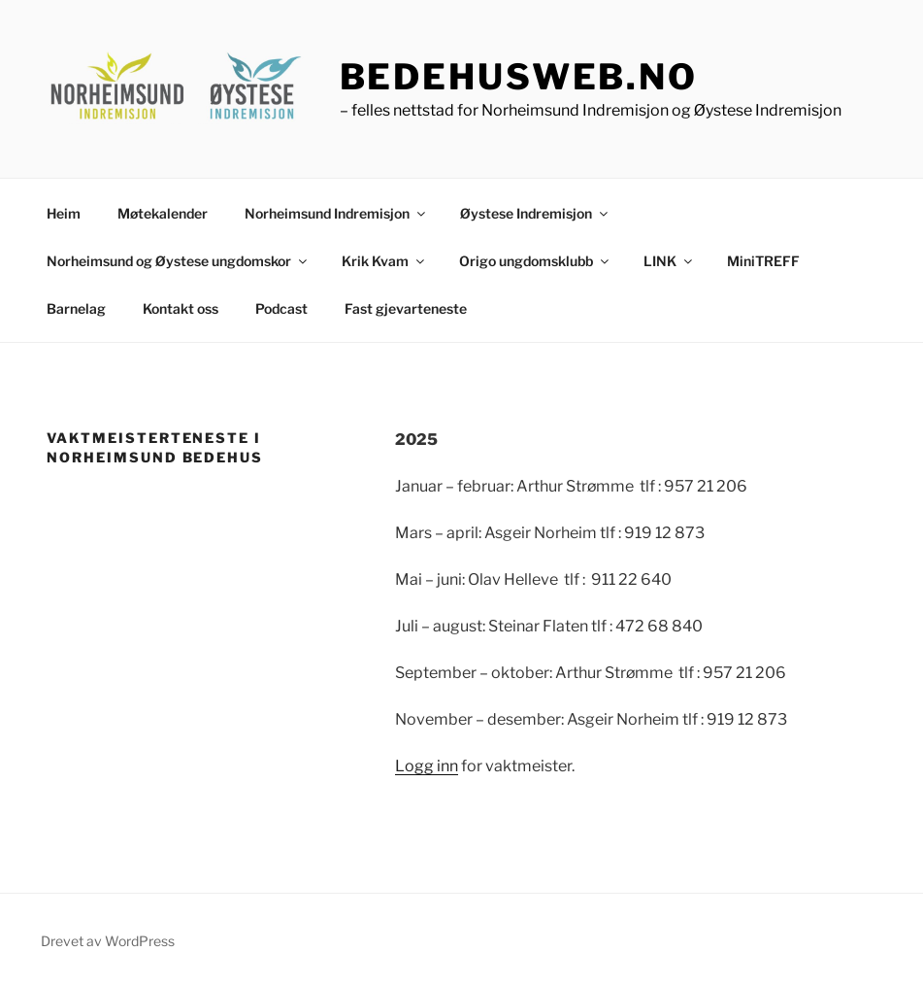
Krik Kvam (384, 261)
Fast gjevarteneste (406, 308)
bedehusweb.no (519, 76)
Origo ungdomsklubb (535, 261)
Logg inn (426, 766)
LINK (669, 261)
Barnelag (76, 308)
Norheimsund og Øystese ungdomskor (178, 261)
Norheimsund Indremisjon (336, 213)
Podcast (281, 308)
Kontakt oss (180, 308)
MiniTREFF (763, 261)
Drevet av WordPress (108, 941)
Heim (64, 213)
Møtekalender (162, 213)
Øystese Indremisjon (535, 213)
